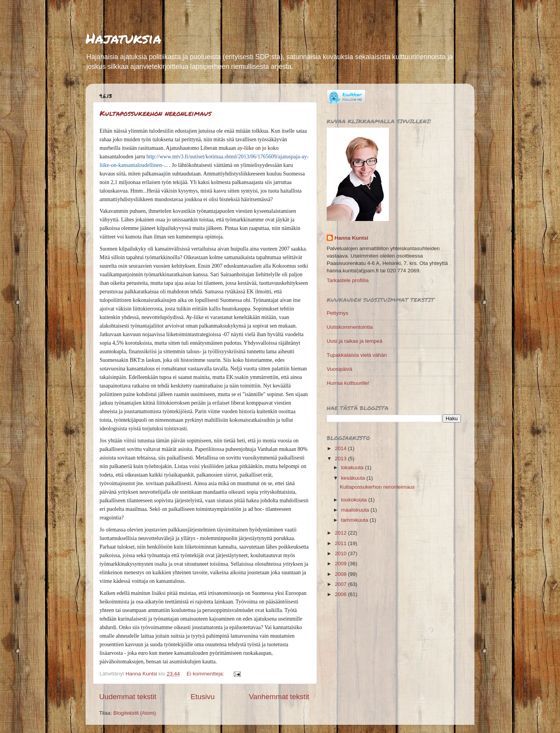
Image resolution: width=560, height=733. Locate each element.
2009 (341, 563)
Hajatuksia (123, 38)
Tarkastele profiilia (348, 280)
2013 (341, 458)
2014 (341, 448)
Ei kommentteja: (206, 674)
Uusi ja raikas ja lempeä (354, 341)
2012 (341, 533)
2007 (341, 584)
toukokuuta (354, 500)
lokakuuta (353, 467)
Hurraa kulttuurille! (348, 383)
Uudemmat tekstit (127, 697)
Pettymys (337, 313)
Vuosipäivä (339, 369)
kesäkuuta (353, 478)
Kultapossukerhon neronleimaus (155, 113)
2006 (341, 594)
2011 (341, 543)
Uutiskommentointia (350, 327)
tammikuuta (355, 520)
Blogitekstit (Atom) (134, 713)
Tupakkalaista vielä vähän (357, 355)
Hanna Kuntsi (351, 238)
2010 (341, 553)
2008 (341, 574)
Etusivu (203, 697)
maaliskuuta (356, 510)
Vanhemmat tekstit (279, 697)
